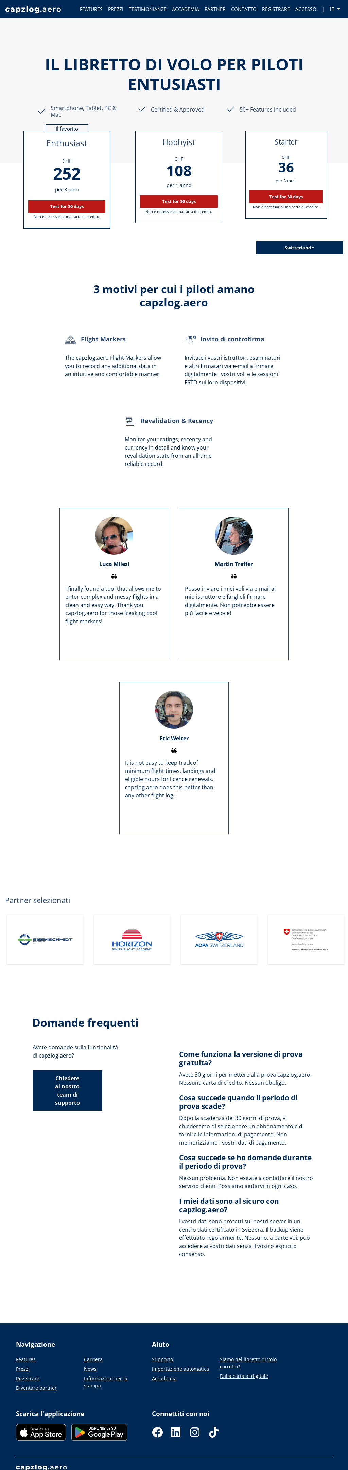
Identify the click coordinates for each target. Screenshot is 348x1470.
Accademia (164, 1378)
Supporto (162, 1359)
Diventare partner (36, 1388)
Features (26, 1359)
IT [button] (333, 9)
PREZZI (115, 9)
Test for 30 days (67, 206)
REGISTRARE (276, 9)
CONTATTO (244, 9)
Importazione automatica (180, 1369)
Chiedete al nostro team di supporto (67, 1090)
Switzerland (298, 247)
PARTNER (215, 9)
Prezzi (23, 1369)
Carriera (93, 1359)
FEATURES (91, 9)
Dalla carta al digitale (244, 1376)
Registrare (27, 1378)
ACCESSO (305, 9)
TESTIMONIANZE (148, 9)
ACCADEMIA (185, 9)
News (90, 1369)
